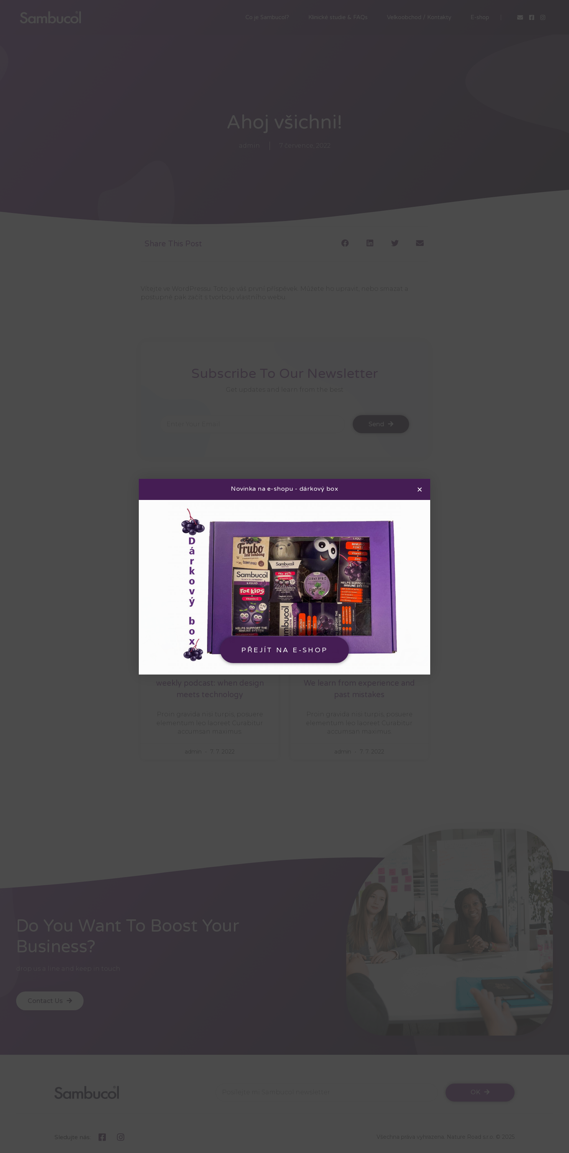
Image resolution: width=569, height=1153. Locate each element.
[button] (284, 650)
